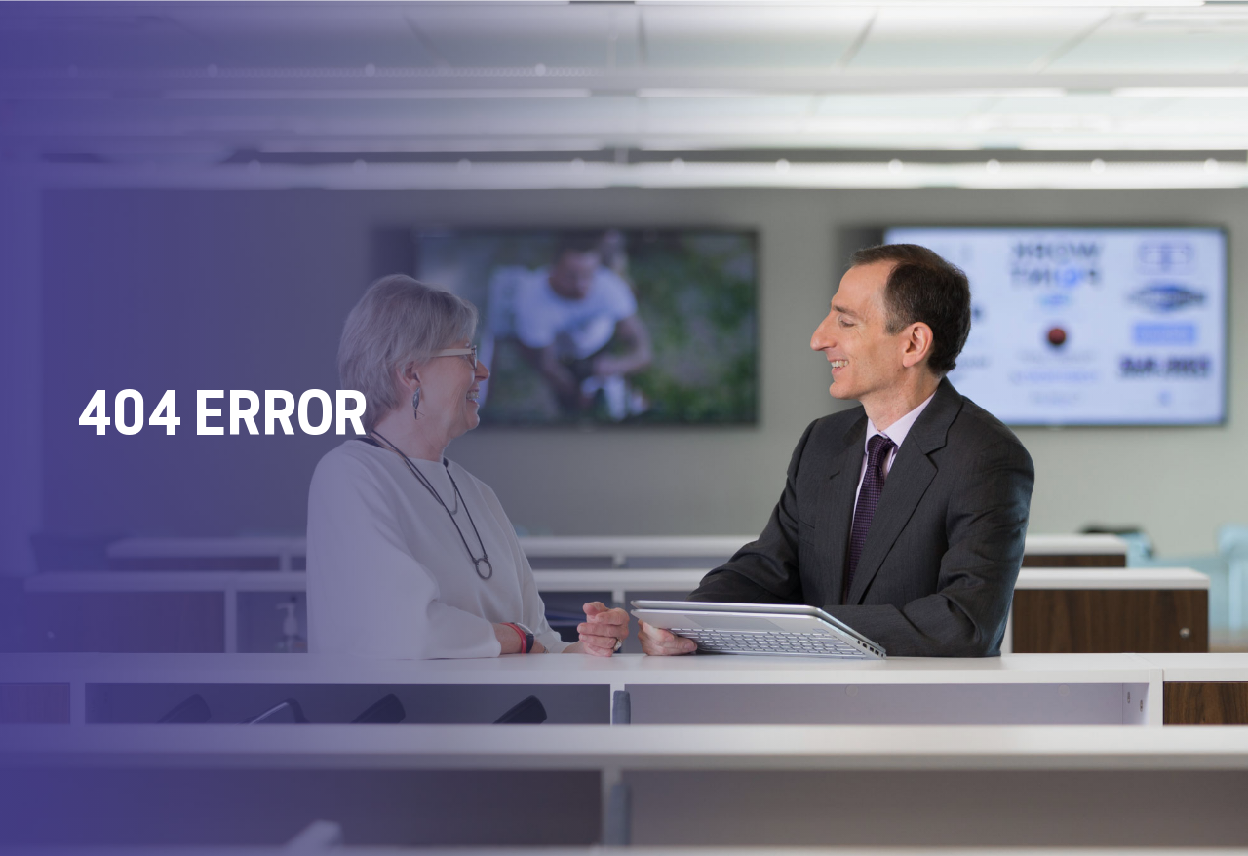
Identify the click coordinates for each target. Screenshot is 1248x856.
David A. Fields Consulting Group (633, 747)
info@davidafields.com (310, 788)
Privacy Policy (763, 809)
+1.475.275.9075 (141, 788)
